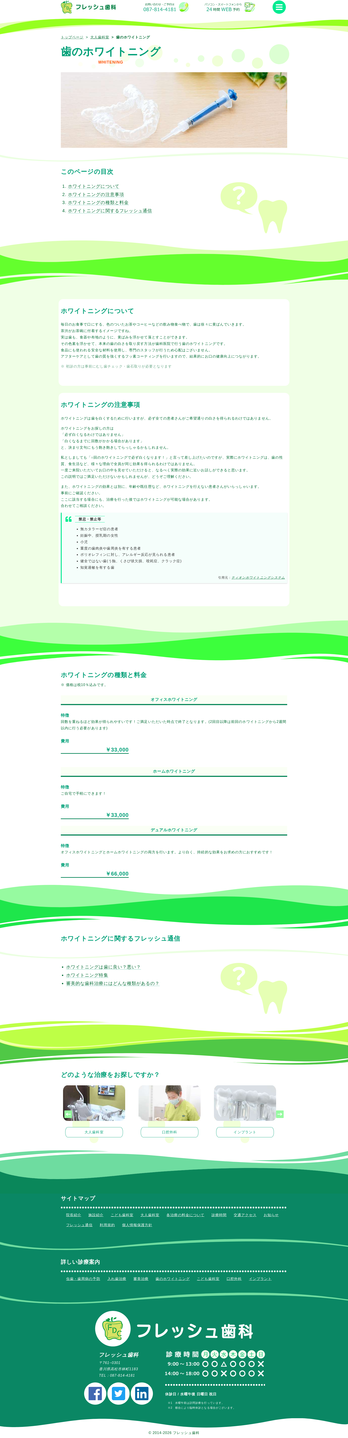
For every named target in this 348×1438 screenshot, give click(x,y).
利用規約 (107, 1225)
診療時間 (219, 1215)
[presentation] (68, 1114)
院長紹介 (73, 1215)
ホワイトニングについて (93, 186)
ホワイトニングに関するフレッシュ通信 (110, 210)
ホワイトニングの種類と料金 (98, 202)
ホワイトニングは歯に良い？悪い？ (103, 966)
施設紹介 (95, 1215)
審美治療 (140, 1279)
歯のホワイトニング (173, 1279)
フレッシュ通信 (79, 1225)
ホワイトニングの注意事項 (96, 194)
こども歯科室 (122, 1215)
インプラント (260, 1279)
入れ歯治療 (116, 1279)
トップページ (72, 37)
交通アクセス (245, 1215)
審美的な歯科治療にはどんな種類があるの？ (113, 982)
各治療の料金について (185, 1215)
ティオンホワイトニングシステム (258, 577)
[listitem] (94, 1114)
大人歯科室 (99, 37)
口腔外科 (234, 1279)
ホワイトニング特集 (87, 974)
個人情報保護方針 (137, 1225)
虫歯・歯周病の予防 (83, 1279)
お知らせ (271, 1215)
